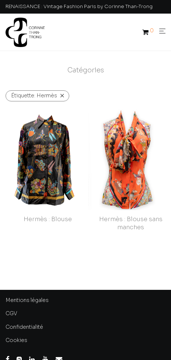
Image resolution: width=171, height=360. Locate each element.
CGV (11, 313)
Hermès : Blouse (48, 219)
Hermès (34, 95)
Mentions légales (27, 300)
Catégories (85, 70)
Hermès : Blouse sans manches (131, 223)
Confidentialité (24, 327)
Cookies (16, 340)
